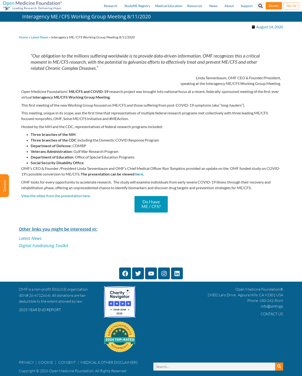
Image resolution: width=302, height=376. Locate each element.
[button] (260, 6)
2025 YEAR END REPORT (40, 309)
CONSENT (67, 362)
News (213, 6)
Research (110, 6)
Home (23, 37)
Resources (194, 6)
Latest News (39, 37)
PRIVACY (26, 362)
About (229, 6)
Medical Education (168, 6)
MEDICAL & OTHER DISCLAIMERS (109, 362)
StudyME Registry (137, 6)
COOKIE (46, 362)
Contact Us (272, 314)
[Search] (279, 367)
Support (247, 6)
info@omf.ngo (272, 306)
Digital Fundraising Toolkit (43, 245)
